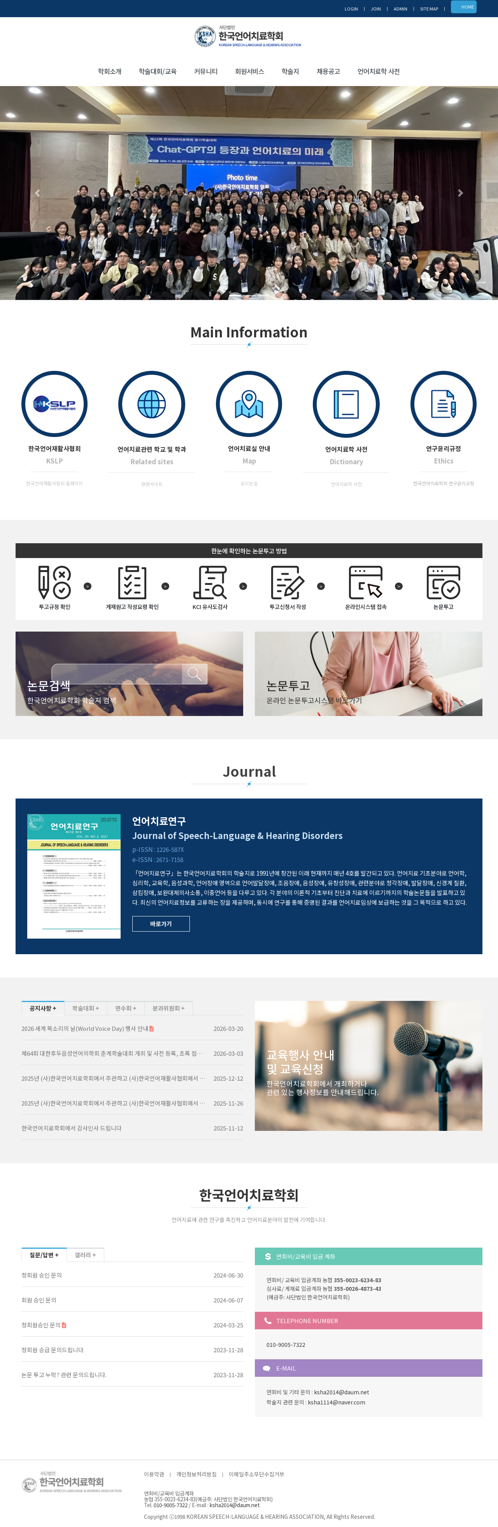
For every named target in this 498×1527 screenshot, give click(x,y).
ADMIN (400, 8)
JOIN (376, 8)
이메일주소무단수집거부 (256, 1474)
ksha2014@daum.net (341, 1392)
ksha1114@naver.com (336, 1402)
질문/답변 (42, 1255)
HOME (467, 7)
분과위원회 (167, 1008)
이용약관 (154, 1474)
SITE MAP (429, 8)
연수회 (124, 1008)
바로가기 (161, 924)
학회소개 (109, 71)
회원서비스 (249, 71)
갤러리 (83, 1255)
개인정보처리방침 (196, 1474)
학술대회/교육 (158, 71)
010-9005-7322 (286, 1344)
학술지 (290, 71)
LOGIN (351, 8)
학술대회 (83, 1008)
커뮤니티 (205, 71)
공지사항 (41, 1008)
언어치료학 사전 (379, 71)
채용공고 (328, 71)
